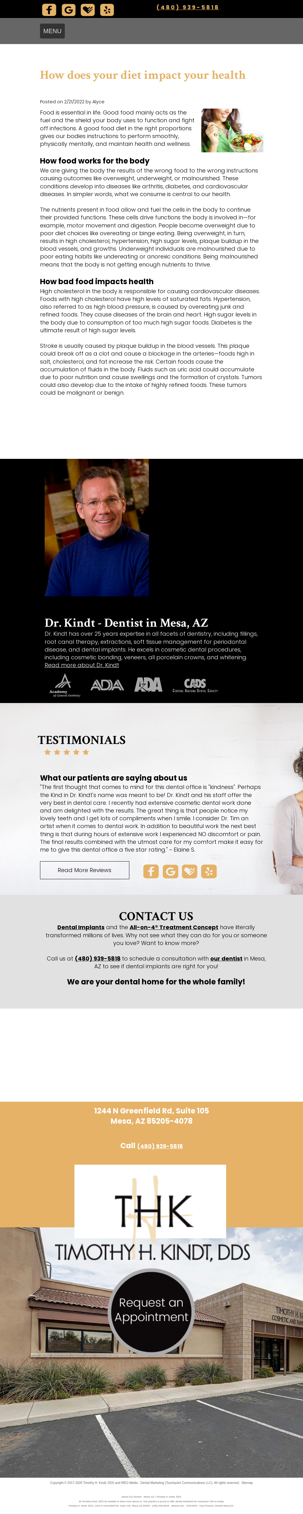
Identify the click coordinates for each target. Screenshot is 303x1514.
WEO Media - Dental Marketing (142, 1483)
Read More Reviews (84, 870)
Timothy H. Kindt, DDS (98, 1483)
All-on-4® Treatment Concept (174, 927)
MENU (52, 31)
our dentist (226, 958)
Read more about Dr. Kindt (82, 665)
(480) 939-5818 (188, 7)
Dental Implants (81, 927)
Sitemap (247, 1483)
